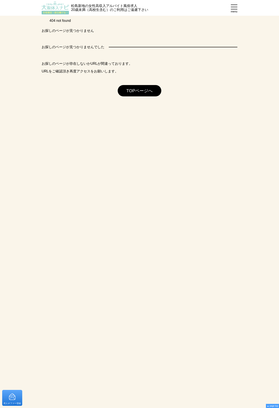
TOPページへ (139, 90)
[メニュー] (234, 8)
